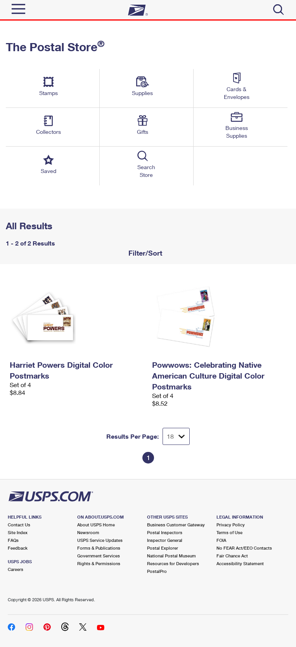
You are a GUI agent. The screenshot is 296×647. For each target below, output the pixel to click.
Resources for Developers (173, 563)
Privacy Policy (230, 524)
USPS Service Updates (100, 540)
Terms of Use (229, 532)
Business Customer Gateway (176, 524)
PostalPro (157, 571)
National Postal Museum (171, 555)
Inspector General (164, 540)
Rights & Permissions (98, 563)
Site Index (18, 532)
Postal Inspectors (164, 532)
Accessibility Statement (240, 563)
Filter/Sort (144, 253)
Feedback (18, 547)
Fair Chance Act (232, 555)
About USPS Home (96, 524)
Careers (15, 569)
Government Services (98, 555)
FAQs (13, 540)
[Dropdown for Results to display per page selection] (176, 436)
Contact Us (19, 524)
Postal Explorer (162, 547)
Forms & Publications (98, 547)
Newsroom (88, 532)
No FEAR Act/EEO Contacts (244, 547)
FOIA (221, 540)
